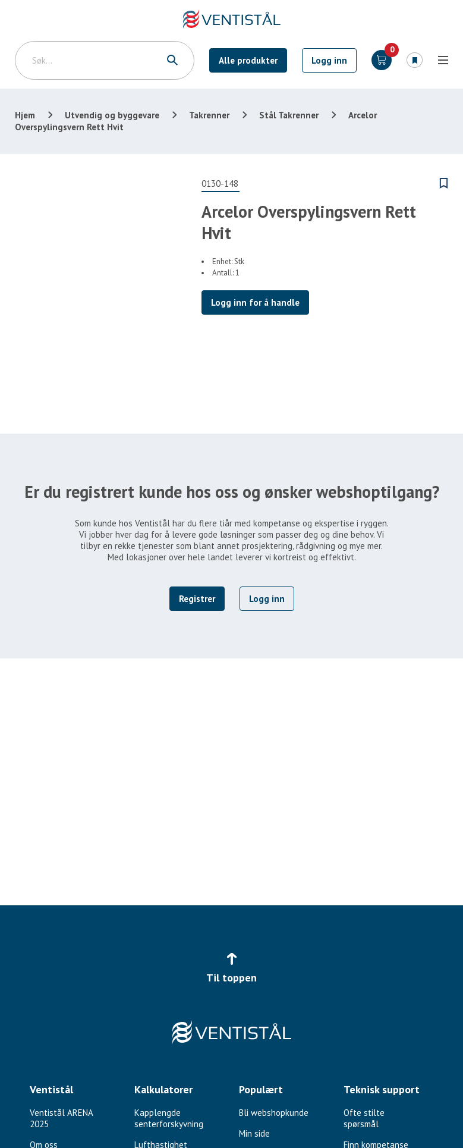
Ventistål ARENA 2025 (61, 1118)
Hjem (25, 115)
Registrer (197, 598)
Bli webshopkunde (273, 1112)
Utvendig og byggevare (112, 115)
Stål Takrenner (289, 115)
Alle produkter (248, 60)
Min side (254, 1133)
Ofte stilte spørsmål (364, 1118)
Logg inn (329, 60)
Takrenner (209, 115)
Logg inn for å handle (255, 302)
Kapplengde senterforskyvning (168, 1118)
